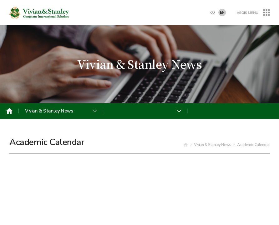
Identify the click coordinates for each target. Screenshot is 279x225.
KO (212, 13)
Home (9, 111)
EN (222, 13)
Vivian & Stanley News (49, 111)
